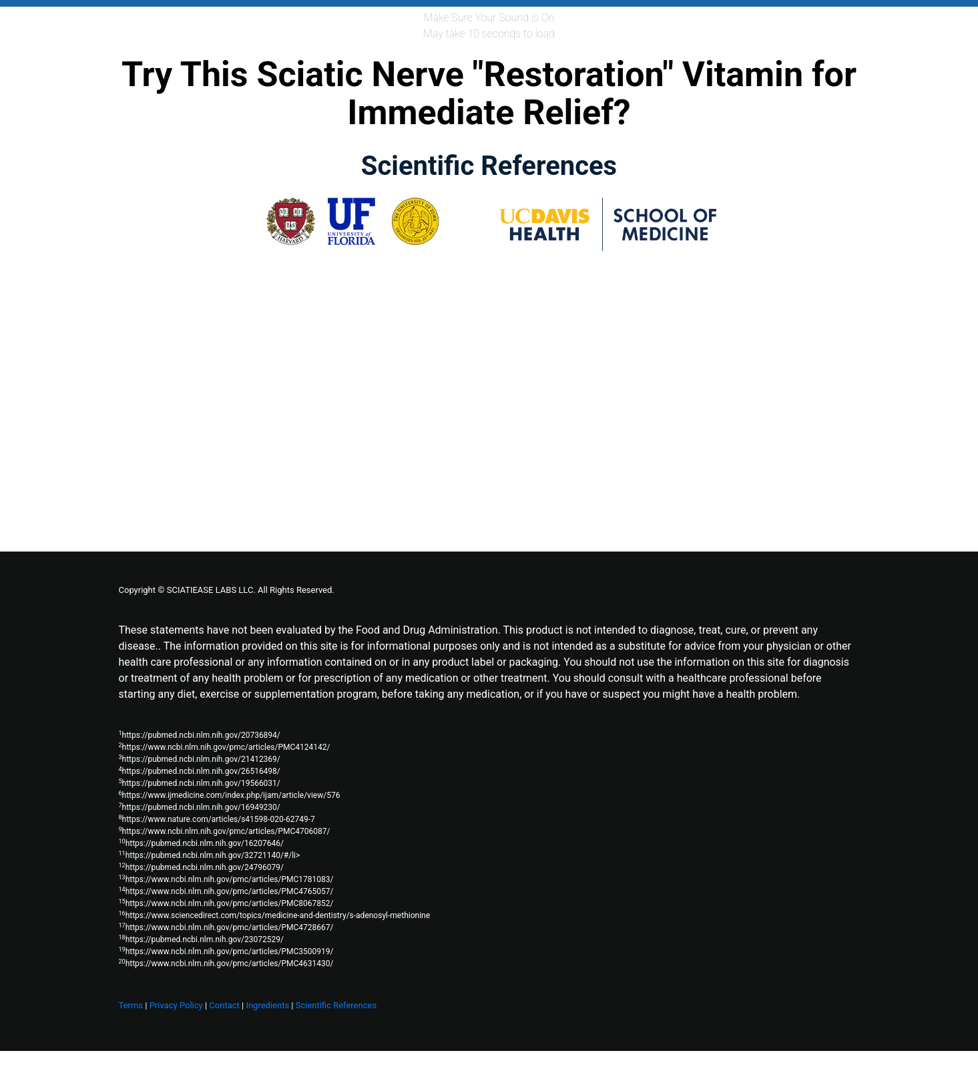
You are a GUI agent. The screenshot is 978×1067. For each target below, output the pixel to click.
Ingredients (267, 1005)
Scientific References (336, 1005)
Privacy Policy (176, 1005)
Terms (131, 1005)
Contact (224, 1005)
